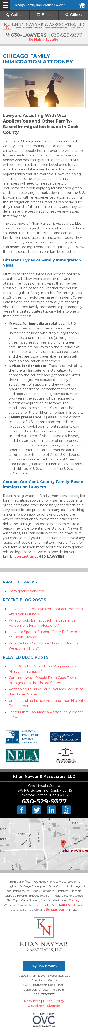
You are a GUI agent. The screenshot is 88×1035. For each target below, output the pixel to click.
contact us (24, 556)
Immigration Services (26, 591)
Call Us (14, 15)
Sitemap (53, 1005)
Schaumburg (56, 909)
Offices (73, 15)
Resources (32, 1001)
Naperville (67, 905)
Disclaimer (36, 1005)
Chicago (75, 900)
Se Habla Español (44, 39)
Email (44, 15)
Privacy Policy (53, 1001)
